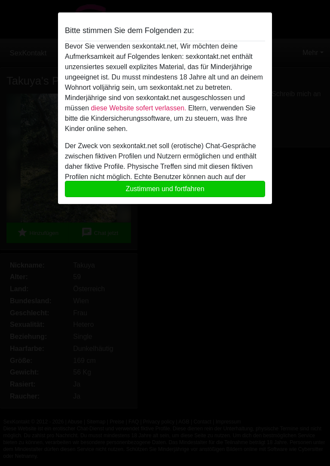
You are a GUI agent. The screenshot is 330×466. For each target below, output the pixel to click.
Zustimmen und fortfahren (164, 188)
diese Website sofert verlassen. (138, 108)
